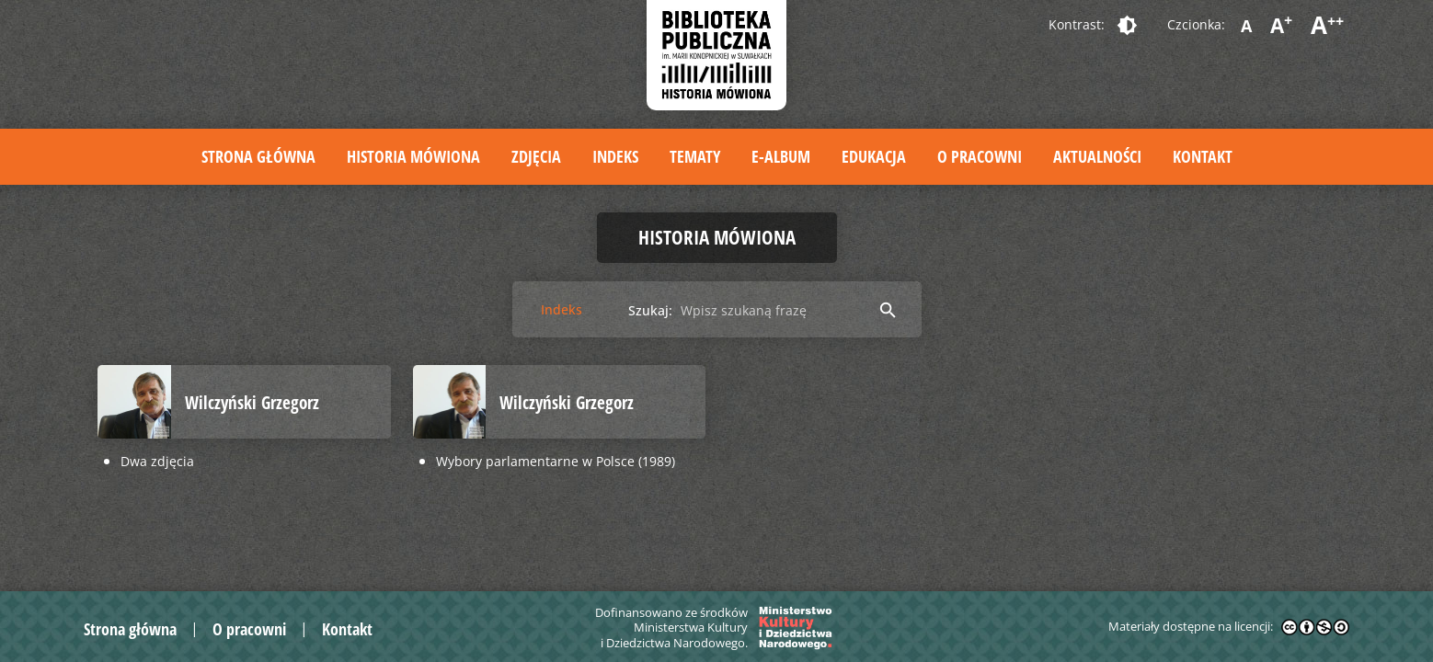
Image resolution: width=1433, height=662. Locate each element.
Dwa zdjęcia (157, 461)
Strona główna (258, 156)
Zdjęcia (536, 156)
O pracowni (979, 156)
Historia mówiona (413, 156)
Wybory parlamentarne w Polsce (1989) (555, 461)
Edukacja (874, 156)
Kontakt (1202, 156)
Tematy (695, 156)
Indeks (615, 156)
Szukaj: (650, 310)
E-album (780, 156)
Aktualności (1097, 156)
